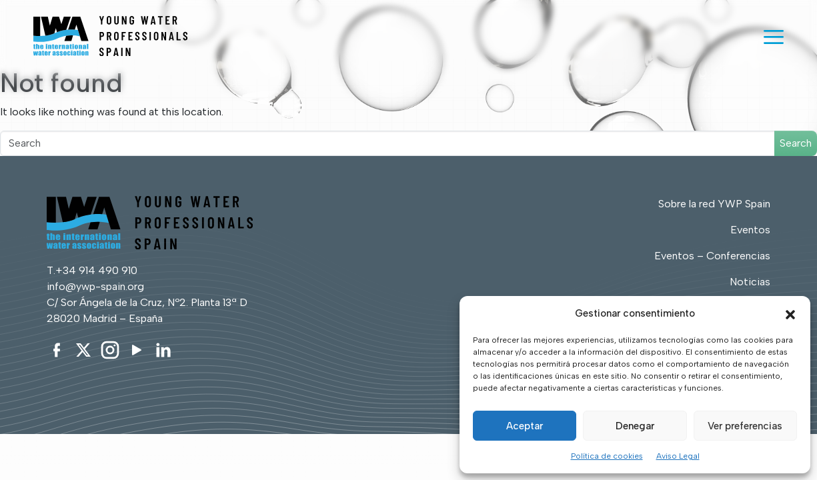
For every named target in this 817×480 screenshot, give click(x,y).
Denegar (635, 426)
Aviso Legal (678, 456)
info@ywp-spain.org (95, 286)
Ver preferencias (745, 426)
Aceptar (524, 426)
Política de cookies (607, 456)
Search (796, 143)
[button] (790, 313)
